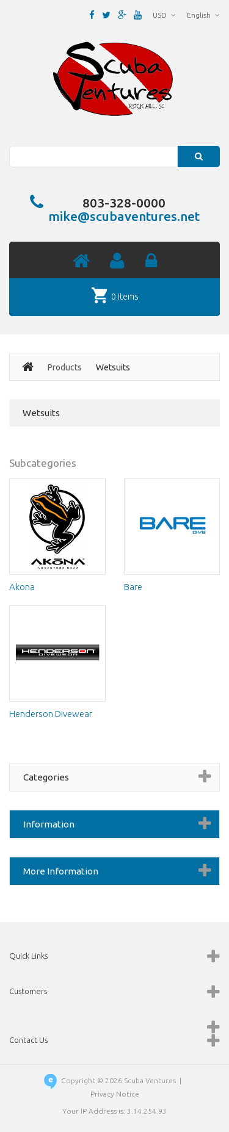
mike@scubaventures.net (124, 216)
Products (65, 367)
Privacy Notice (114, 1094)
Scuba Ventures (150, 1080)
